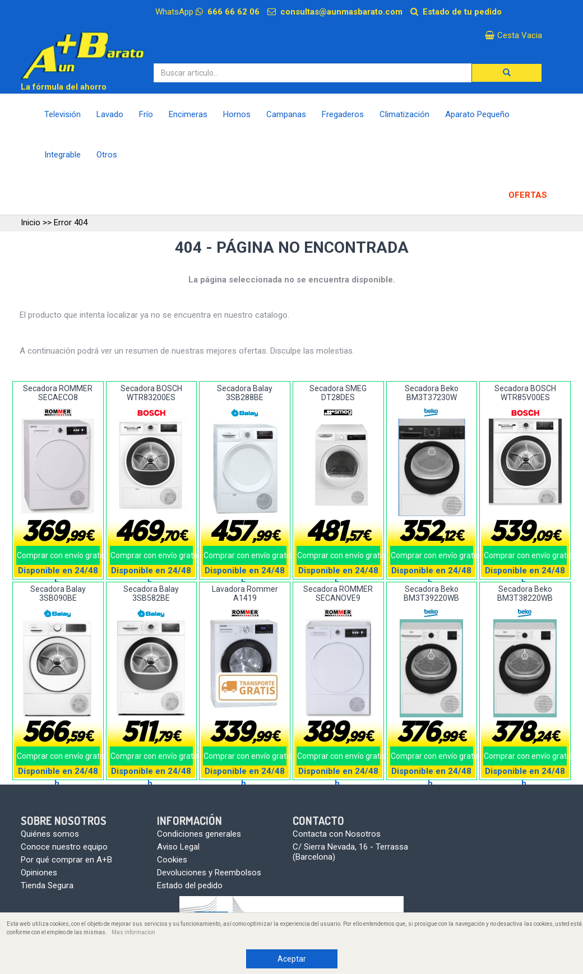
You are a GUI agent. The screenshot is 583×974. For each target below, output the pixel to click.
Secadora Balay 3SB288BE (244, 392)
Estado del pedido (190, 885)
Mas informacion (133, 932)
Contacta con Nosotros (337, 834)
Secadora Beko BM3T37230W (432, 392)
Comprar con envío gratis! (58, 555)
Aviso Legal (178, 847)
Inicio (30, 222)
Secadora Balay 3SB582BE (151, 593)
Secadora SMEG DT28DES (338, 392)
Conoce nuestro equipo (64, 847)
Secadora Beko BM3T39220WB (431, 593)
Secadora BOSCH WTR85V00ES (525, 392)
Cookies (172, 860)
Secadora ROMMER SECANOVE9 (338, 593)
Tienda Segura (47, 885)
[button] (506, 72)
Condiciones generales (199, 834)
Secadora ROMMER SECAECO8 (57, 392)
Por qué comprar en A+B (66, 860)
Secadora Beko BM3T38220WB (525, 593)
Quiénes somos (50, 834)
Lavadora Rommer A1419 (245, 593)
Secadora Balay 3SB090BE (58, 593)
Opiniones (39, 873)
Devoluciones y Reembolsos (209, 873)
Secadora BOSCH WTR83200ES (151, 392)
